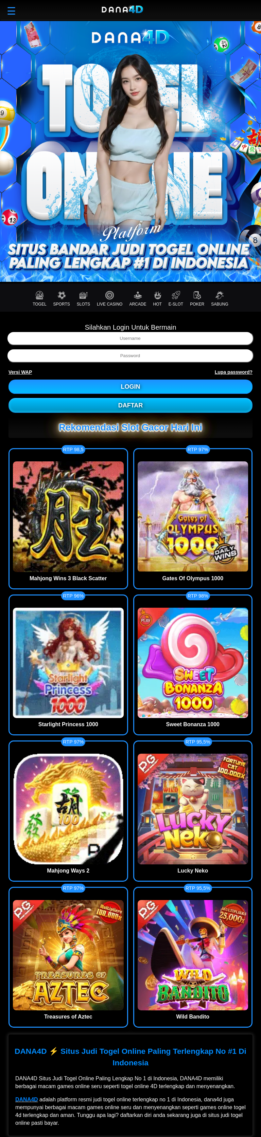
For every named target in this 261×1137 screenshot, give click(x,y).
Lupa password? (234, 372)
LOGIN (130, 386)
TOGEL (39, 299)
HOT (157, 299)
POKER (197, 299)
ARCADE (137, 299)
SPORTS (61, 299)
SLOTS (83, 299)
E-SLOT (176, 299)
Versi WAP (20, 372)
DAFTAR (130, 405)
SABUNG (219, 299)
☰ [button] (11, 11)
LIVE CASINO (109, 299)
